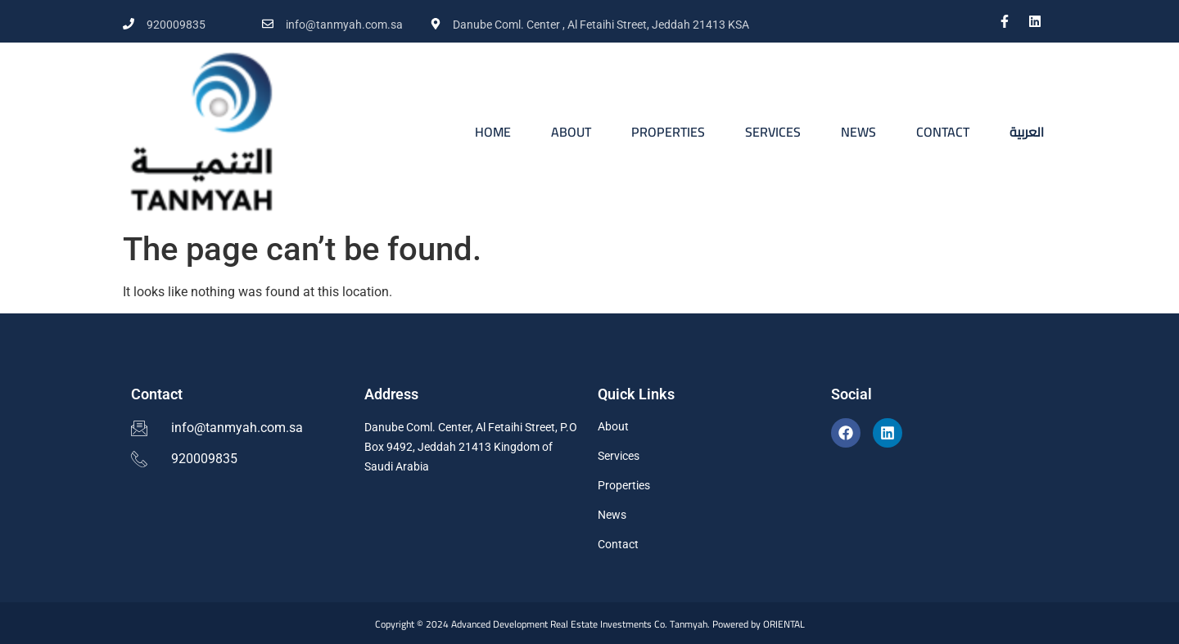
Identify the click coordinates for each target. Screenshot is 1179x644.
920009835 (176, 24)
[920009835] (128, 23)
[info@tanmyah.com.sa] (267, 23)
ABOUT (571, 131)
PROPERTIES (668, 131)
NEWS (858, 131)
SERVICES (773, 131)
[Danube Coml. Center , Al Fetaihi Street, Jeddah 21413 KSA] (435, 23)
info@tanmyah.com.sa (344, 24)
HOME (493, 131)
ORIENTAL (784, 624)
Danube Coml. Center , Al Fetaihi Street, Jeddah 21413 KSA (601, 24)
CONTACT (942, 131)
